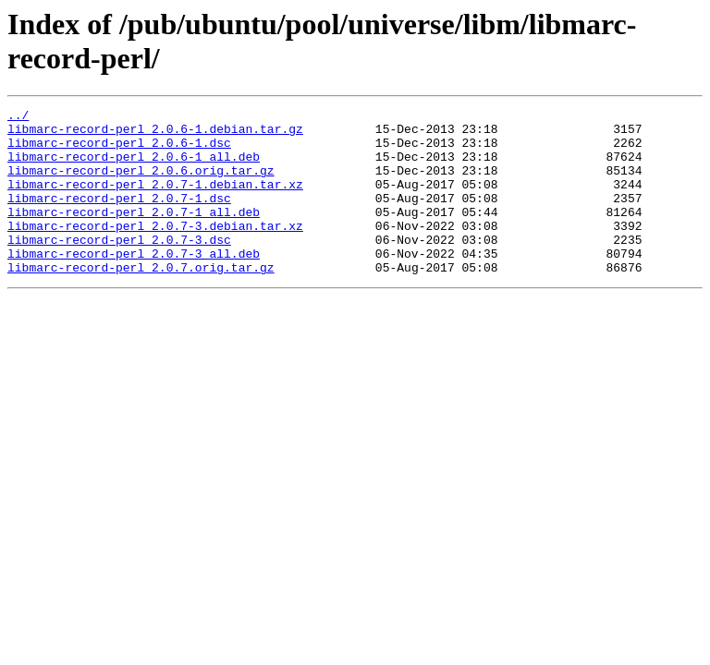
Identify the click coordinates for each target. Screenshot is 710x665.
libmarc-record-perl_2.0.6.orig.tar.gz (141, 183)
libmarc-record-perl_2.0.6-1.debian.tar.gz (155, 134)
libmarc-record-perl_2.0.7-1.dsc (119, 217)
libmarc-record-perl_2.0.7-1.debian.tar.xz (155, 200)
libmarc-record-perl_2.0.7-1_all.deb (133, 233)
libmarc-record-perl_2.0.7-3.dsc (119, 267)
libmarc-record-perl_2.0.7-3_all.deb (133, 283)
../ (18, 117)
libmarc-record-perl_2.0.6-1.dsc (119, 150)
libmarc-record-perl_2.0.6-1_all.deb (133, 167)
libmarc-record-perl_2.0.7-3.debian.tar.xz (155, 250)
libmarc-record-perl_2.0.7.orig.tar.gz (141, 300)
